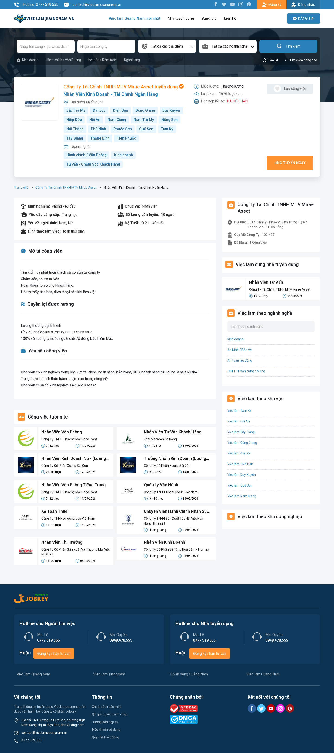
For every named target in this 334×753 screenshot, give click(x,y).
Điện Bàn (120, 110)
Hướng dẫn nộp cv (105, 722)
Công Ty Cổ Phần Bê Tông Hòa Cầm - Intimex (176, 549)
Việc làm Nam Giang (241, 496)
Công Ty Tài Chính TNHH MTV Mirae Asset (66, 187)
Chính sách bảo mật (106, 706)
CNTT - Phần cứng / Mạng (246, 371)
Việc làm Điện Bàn (240, 464)
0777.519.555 (31, 740)
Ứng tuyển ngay (290, 163)
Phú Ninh (98, 129)
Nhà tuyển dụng (181, 18)
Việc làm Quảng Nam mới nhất (134, 18)
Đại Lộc (99, 110)
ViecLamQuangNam (109, 674)
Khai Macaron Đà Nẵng (160, 439)
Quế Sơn (146, 129)
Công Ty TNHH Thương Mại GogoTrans (69, 439)
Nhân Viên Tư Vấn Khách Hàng (173, 431)
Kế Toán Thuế (54, 511)
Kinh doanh (28, 60)
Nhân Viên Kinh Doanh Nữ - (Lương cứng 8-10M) (73, 458)
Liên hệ (230, 18)
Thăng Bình (100, 138)
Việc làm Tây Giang (241, 432)
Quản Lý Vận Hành (161, 484)
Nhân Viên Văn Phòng (61, 431)
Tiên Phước (127, 138)
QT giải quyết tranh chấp (109, 714)
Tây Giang (74, 138)
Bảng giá (209, 18)
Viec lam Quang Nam (263, 674)
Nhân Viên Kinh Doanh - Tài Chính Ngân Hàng (111, 94)
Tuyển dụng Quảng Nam (189, 674)
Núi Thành (75, 129)
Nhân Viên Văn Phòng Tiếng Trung (73, 484)
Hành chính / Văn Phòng (63, 60)
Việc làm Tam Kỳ (239, 410)
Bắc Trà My (75, 110)
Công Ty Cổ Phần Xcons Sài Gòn (64, 465)
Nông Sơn (170, 119)
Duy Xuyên (172, 110)
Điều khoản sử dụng (106, 729)
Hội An (94, 119)
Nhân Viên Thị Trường (62, 542)
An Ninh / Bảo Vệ (239, 350)
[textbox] (167, 46)
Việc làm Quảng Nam (33, 674)
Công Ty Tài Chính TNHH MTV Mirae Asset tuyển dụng (124, 87)
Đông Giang (145, 110)
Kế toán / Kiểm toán (102, 60)
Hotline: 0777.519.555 (36, 4)
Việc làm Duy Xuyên (241, 475)
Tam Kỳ (167, 129)
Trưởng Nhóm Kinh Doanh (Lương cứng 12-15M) (175, 458)
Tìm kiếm (288, 46)
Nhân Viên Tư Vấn (266, 282)
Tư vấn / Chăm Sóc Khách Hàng (93, 164)
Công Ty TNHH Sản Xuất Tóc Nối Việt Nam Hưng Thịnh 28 (174, 521)
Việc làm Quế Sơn (240, 485)
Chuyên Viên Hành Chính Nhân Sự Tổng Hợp (175, 511)
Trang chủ (21, 187)
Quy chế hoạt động (105, 737)
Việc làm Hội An (238, 421)
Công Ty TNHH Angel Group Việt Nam (171, 492)
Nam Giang (117, 119)
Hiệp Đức (74, 119)
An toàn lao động (239, 360)
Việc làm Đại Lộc (239, 453)
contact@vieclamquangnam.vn (92, 4)
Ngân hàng (132, 60)
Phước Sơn (122, 129)
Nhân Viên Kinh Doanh (165, 542)
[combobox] (167, 46)
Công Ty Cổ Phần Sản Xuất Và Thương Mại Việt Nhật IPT (75, 552)
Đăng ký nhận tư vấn (53, 653)
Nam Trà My (144, 119)
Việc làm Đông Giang (242, 443)
